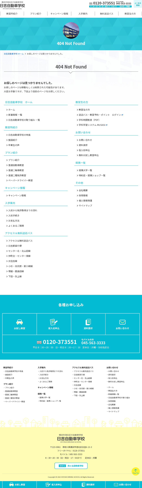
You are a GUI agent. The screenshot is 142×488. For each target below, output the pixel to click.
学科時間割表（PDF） (90, 119)
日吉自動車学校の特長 (19, 134)
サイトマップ (85, 205)
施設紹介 (12, 140)
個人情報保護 (85, 200)
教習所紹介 (11, 13)
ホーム (11, 109)
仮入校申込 (84, 150)
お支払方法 (13, 220)
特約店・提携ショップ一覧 (92, 175)
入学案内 (82, 13)
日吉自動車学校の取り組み (119, 397)
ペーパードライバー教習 (20, 180)
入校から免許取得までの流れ (22, 210)
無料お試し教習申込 (89, 155)
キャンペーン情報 (59, 13)
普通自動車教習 (16, 165)
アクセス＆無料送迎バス (20, 240)
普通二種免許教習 (17, 175)
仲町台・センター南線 (19, 255)
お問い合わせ (85, 140)
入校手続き (13, 215)
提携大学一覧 (85, 170)
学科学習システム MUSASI (92, 124)
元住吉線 (12, 261)
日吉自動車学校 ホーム (14, 53)
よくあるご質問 (16, 225)
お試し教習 (19, 324)
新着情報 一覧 (15, 114)
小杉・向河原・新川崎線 (20, 266)
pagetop (135, 471)
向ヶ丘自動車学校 (71, 465)
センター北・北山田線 (19, 251)
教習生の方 (130, 13)
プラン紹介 (35, 13)
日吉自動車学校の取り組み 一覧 (24, 119)
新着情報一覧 (113, 394)
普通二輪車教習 (16, 170)
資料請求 (83, 145)
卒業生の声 (13, 145)
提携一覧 (41, 393)
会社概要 (83, 190)
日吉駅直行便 (15, 245)
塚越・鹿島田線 (16, 271)
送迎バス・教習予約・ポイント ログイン (100, 114)
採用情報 (83, 195)
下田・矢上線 (15, 276)
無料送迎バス (106, 13)
